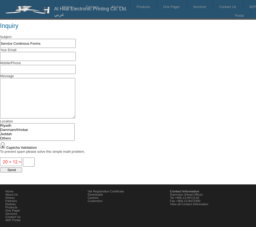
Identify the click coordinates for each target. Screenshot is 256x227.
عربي (59, 14)
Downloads (95, 194)
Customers (95, 201)
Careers (93, 197)
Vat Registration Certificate (106, 191)
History (10, 197)
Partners (11, 201)
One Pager (171, 7)
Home (9, 191)
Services (199, 7)
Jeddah (37, 134)
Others (37, 138)
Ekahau (10, 204)
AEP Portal (12, 220)
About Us (11, 194)
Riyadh (37, 125)
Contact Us (227, 7)
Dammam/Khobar (37, 130)
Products (143, 7)
